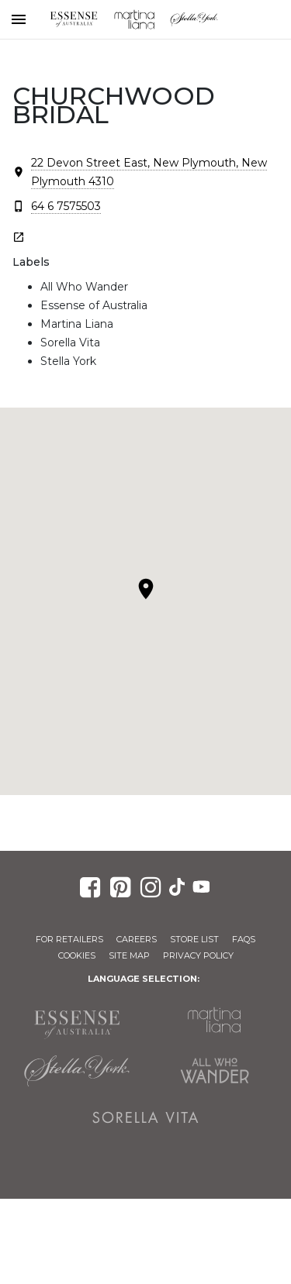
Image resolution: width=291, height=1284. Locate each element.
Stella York (195, 19)
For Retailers (69, 939)
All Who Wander (215, 1070)
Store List (194, 939)
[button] (145, 589)
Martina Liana (134, 19)
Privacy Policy (198, 955)
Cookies (76, 955)
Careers (136, 939)
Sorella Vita (146, 1117)
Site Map (129, 955)
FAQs (243, 939)
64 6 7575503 (66, 206)
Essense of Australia (73, 19)
